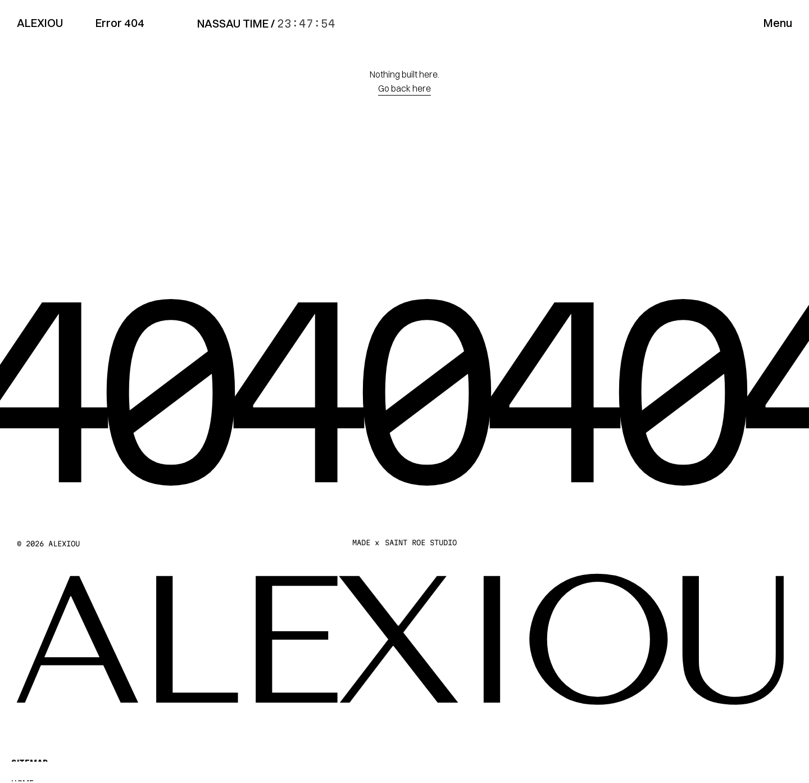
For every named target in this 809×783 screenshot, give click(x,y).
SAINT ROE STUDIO (421, 542)
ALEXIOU (40, 23)
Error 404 (120, 23)
